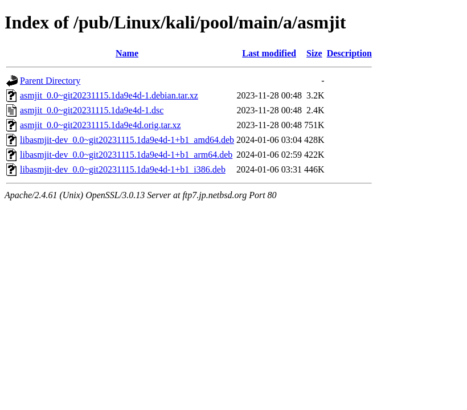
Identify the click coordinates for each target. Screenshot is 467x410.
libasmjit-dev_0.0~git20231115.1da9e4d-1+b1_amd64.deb (127, 140)
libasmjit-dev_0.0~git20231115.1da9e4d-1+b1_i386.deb (123, 169)
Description (349, 53)
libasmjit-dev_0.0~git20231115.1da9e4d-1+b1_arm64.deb (126, 154)
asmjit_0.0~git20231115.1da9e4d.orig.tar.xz (100, 125)
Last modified (269, 53)
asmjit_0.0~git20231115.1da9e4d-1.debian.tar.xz (109, 95)
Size (314, 53)
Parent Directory (50, 80)
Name (127, 53)
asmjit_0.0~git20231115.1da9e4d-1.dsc (91, 110)
